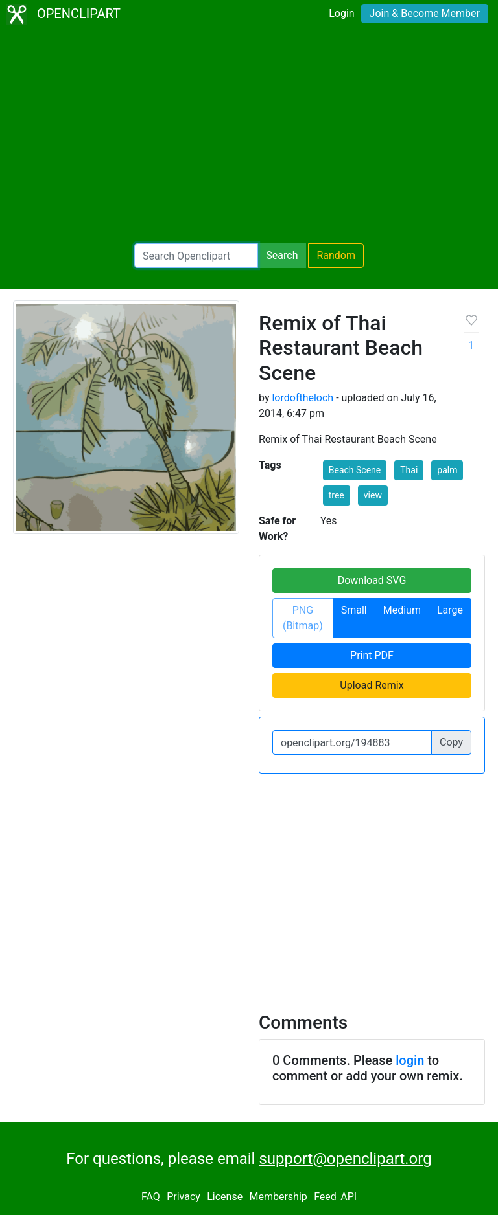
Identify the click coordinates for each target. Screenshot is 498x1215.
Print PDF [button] (372, 655)
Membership (278, 1196)
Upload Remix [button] (371, 685)
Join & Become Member (425, 13)
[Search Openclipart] (196, 255)
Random (335, 255)
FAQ (150, 1196)
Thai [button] (409, 470)
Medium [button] (402, 610)
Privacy (183, 1196)
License (225, 1196)
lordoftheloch (302, 398)
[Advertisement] (249, 136)
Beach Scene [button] (355, 470)
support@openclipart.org (345, 1159)
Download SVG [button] (372, 580)
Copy (451, 742)
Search (282, 255)
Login (341, 13)
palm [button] (447, 470)
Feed (325, 1196)
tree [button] (336, 495)
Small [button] (354, 610)
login (410, 1060)
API (348, 1196)
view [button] (373, 495)
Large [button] (450, 610)
